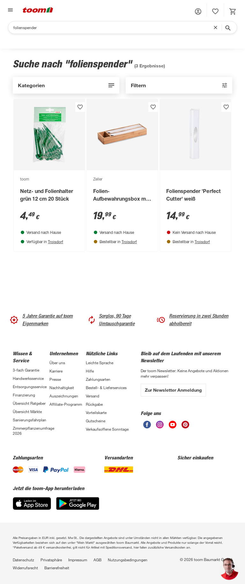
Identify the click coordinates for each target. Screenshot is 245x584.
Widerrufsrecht (25, 567)
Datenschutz (23, 559)
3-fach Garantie (26, 370)
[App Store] (32, 503)
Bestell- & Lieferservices (106, 387)
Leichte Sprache (99, 362)
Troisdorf (55, 241)
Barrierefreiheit (56, 567)
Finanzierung (24, 394)
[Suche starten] (227, 27)
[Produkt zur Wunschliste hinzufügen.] (80, 107)
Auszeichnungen (63, 395)
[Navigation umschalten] (10, 9)
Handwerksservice (28, 378)
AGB (97, 559)
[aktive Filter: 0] (179, 85)
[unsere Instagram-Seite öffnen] (160, 424)
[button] (198, 11)
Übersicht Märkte (27, 411)
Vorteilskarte (96, 412)
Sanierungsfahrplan (29, 419)
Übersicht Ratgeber (29, 403)
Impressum (77, 559)
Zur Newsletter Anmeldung (173, 390)
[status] (215, 11)
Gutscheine (95, 420)
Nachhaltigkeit (61, 387)
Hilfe (90, 370)
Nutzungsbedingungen (127, 559)
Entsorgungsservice (30, 386)
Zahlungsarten (98, 379)
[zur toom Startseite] (38, 10)
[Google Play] (77, 503)
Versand (92, 395)
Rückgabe (94, 404)
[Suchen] (113, 27)
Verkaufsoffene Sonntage (107, 429)
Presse (55, 379)
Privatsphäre (51, 559)
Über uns (57, 362)
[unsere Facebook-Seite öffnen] (147, 424)
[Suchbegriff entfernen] (216, 27)
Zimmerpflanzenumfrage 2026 (31, 431)
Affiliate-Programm (65, 404)
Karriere (56, 370)
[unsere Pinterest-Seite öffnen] (185, 424)
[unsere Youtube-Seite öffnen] (172, 424)
